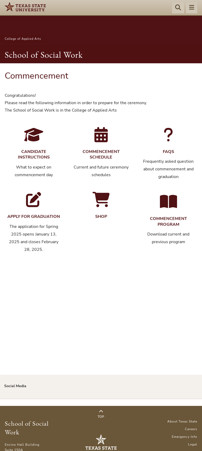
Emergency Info (184, 437)
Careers (191, 429)
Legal (192, 444)
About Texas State (182, 421)
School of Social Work (44, 54)
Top (101, 414)
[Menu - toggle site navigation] (191, 8)
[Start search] (178, 8)
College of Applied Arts (23, 39)
